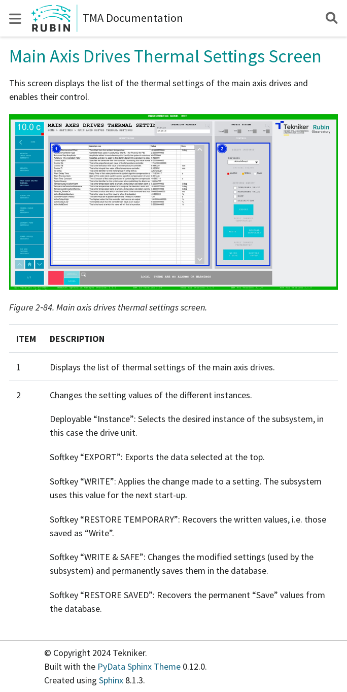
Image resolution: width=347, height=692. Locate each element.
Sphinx (111, 680)
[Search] (331, 18)
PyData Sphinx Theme (140, 666)
